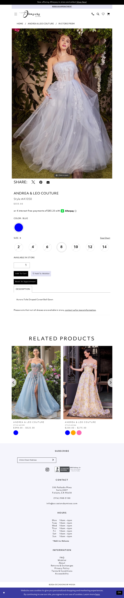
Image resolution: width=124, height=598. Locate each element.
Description (23, 289)
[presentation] (36, 382)
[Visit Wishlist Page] (103, 14)
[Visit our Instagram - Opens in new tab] (47, 470)
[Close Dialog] (4, 593)
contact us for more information (80, 310)
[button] (15, 14)
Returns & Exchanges (62, 566)
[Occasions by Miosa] (30, 14)
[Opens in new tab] (68, 469)
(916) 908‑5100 (62, 498)
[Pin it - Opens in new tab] (40, 182)
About (62, 563)
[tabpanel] (62, 103)
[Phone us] (92, 14)
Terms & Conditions (62, 571)
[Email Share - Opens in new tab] (48, 182)
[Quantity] (22, 265)
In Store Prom (67, 24)
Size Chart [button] (105, 238)
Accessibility (62, 574)
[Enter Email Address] (36, 460)
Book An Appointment (25, 282)
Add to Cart (21, 274)
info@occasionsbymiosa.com (61, 504)
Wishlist (62, 560)
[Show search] (98, 14)
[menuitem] (15, 14)
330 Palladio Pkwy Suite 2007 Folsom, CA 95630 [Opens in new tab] (62, 490)
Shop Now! (81, 2)
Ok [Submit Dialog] (119, 593)
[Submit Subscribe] (53, 460)
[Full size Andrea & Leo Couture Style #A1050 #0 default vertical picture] (62, 103)
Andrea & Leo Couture (41, 24)
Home (20, 24)
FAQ (62, 558)
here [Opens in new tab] (97, 595)
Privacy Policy (62, 569)
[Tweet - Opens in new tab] (33, 182)
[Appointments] (62, 7)
